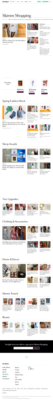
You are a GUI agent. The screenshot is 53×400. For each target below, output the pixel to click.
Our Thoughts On (25, 19)
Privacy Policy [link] (20, 398)
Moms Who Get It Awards (47, 19)
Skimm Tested (11, 19)
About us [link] (4, 388)
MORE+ (30, 1)
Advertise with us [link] (44, 388)
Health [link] (18, 1)
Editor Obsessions (18, 19)
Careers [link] (18, 388)
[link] (5, 1)
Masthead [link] (9, 388)
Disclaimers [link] (38, 388)
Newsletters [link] (6, 378)
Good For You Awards (32, 19)
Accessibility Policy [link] (31, 388)
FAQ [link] (12, 388)
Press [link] (15, 388)
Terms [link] (22, 388)
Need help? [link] (4, 392)
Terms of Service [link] (25, 398)
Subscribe (36, 348)
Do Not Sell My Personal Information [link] (9, 390)
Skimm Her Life (40, 19)
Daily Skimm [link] (12, 1)
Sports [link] (22, 1)
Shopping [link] (26, 1)
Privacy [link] (25, 388)
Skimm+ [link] (4, 376)
